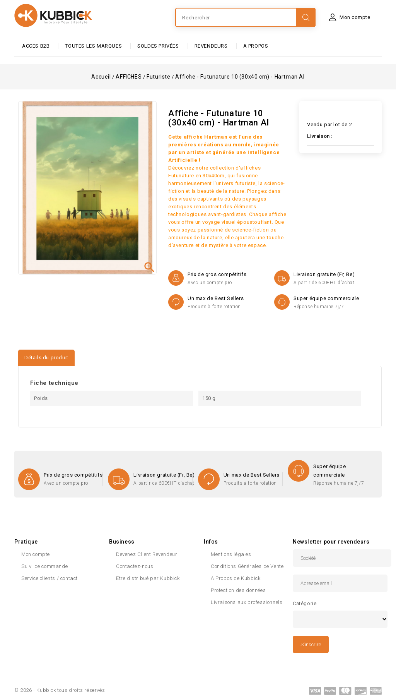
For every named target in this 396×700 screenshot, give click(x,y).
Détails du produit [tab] (46, 357)
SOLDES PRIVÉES (158, 46)
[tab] (84, 354)
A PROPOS (255, 46)
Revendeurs (211, 46)
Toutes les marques (93, 46)
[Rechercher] (245, 17)
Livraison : (320, 136)
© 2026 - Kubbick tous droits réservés (59, 690)
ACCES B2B (36, 46)
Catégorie (304, 603)
